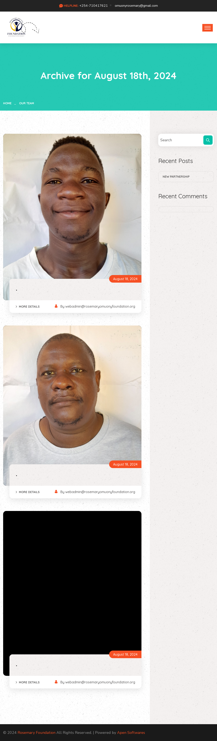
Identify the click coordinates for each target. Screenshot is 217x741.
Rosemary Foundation (36, 732)
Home (8, 103)
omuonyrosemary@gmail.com (136, 5)
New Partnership (176, 177)
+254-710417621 (93, 5)
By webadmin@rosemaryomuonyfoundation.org (97, 306)
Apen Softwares (131, 732)
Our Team (26, 103)
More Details (29, 306)
